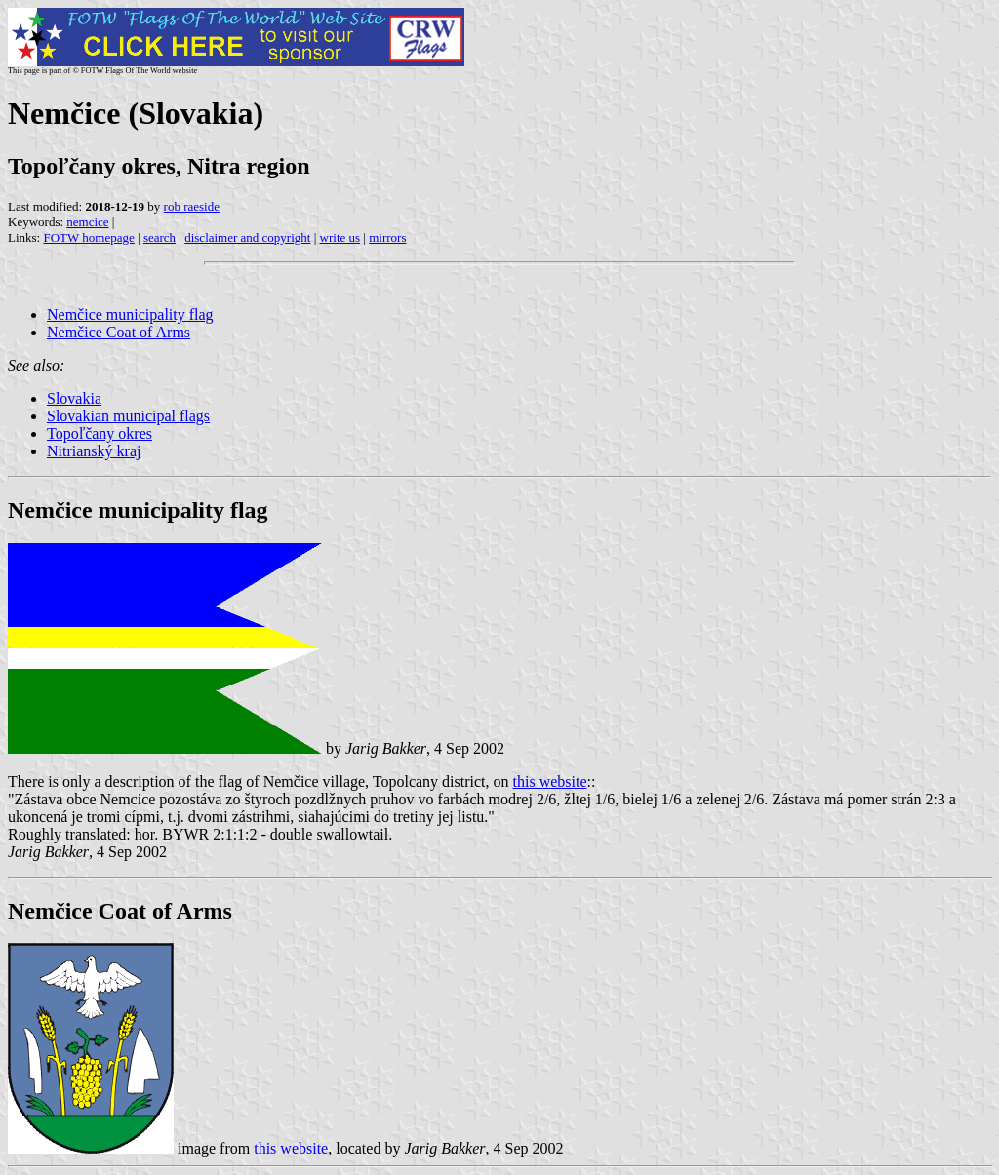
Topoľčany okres (99, 433)
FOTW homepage (88, 237)
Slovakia (74, 398)
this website (550, 781)
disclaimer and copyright (247, 237)
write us (340, 237)
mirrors (387, 237)
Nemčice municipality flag (130, 314)
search (159, 237)
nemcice (87, 222)
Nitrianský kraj (93, 451)
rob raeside (192, 206)
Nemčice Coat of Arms (118, 332)
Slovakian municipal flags (128, 416)
